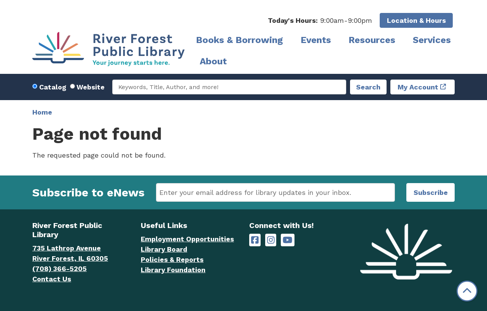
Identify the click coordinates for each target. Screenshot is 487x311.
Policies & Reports (172, 259)
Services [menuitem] (432, 40)
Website (90, 87)
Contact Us (51, 279)
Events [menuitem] (316, 40)
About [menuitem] (213, 61)
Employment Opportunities (187, 239)
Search (368, 87)
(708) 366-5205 (59, 269)
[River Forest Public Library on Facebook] (255, 240)
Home (42, 112)
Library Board (164, 249)
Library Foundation (173, 270)
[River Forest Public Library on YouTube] (287, 240)
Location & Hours (416, 20)
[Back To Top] (467, 291)
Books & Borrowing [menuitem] (239, 40)
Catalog (52, 87)
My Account (418, 87)
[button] (320, 20)
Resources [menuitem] (372, 40)
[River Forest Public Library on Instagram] (271, 240)
